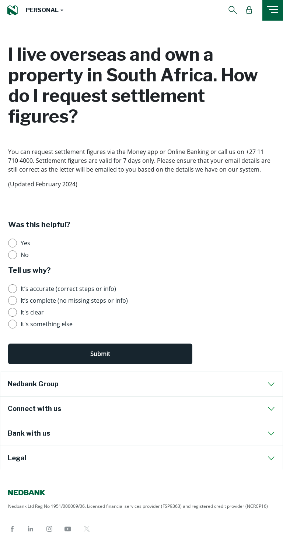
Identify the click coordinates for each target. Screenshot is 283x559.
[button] (44, 10)
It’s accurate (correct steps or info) (68, 289)
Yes (25, 243)
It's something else (47, 324)
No (25, 255)
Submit (100, 354)
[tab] (141, 384)
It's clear (32, 312)
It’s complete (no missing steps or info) (74, 300)
